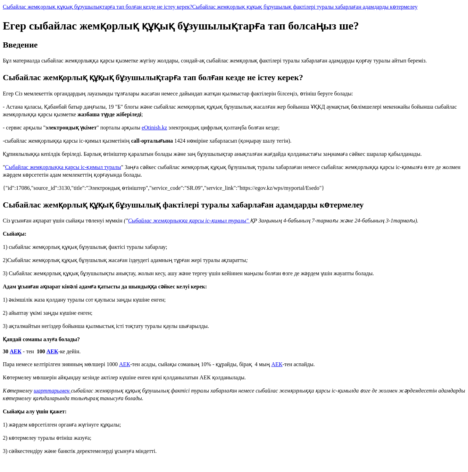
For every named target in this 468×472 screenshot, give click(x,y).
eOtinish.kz (154, 127)
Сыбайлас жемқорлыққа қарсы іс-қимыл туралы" (189, 221)
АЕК (16, 351)
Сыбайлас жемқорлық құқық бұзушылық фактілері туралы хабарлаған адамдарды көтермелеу (305, 7)
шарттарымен (52, 391)
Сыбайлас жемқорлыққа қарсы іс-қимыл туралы (63, 167)
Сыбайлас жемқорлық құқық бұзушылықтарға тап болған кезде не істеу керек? (97, 7)
